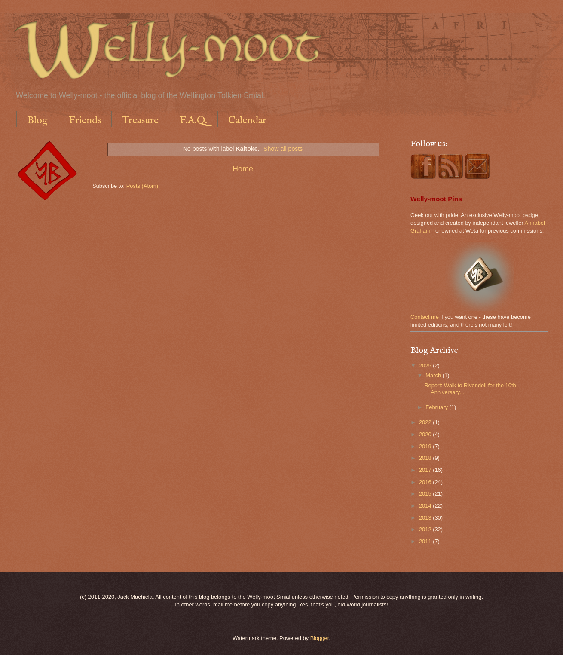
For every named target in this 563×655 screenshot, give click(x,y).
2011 (426, 541)
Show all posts (283, 148)
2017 (426, 470)
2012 (426, 529)
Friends (85, 120)
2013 (426, 517)
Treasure (140, 120)
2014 (426, 505)
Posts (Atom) (142, 186)
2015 (426, 493)
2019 (426, 446)
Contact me (424, 317)
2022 (426, 422)
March (433, 375)
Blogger (319, 638)
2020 (426, 434)
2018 (426, 458)
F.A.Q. (193, 120)
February (437, 407)
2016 (426, 482)
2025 (426, 365)
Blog (37, 120)
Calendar (247, 120)
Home (243, 169)
